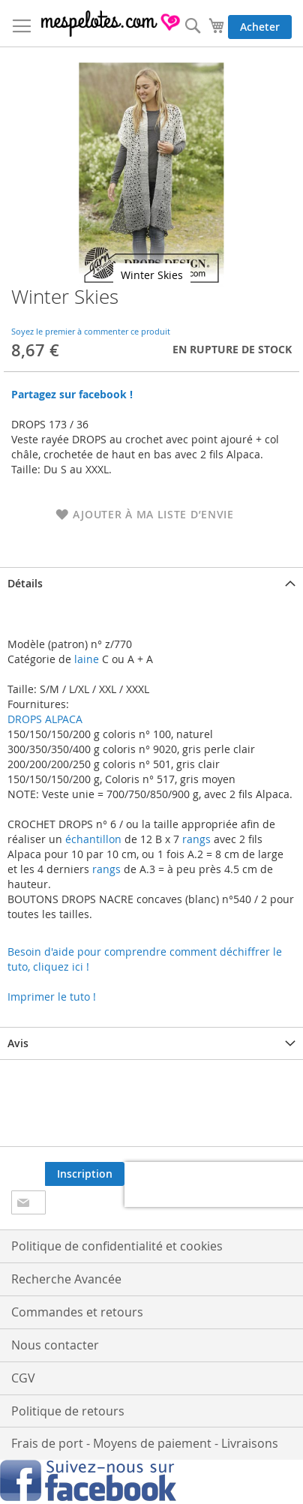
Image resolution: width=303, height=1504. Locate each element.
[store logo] (111, 24)
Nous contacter (55, 1345)
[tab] (151, 583)
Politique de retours (67, 1411)
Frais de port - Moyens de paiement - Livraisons (144, 1443)
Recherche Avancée (66, 1279)
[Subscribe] (84, 1174)
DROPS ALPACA (45, 719)
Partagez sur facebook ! (72, 394)
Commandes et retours (77, 1312)
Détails (25, 583)
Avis (18, 1043)
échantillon (93, 839)
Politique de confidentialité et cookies (117, 1246)
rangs (195, 839)
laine (85, 659)
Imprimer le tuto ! (52, 996)
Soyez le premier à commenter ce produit (90, 331)
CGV (23, 1378)
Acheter (260, 27)
